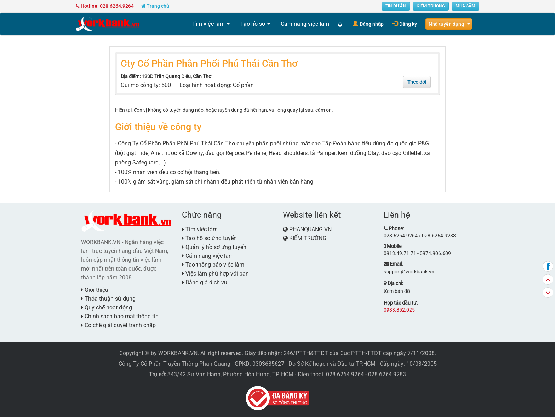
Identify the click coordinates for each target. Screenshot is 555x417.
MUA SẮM (465, 6)
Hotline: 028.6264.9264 (105, 6)
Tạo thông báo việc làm (213, 264)
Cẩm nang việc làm (305, 24)
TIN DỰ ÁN (395, 6)
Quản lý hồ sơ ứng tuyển (214, 247)
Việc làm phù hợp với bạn (215, 273)
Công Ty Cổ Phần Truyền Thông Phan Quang (174, 363)
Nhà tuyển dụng (446, 24)
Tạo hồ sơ (252, 24)
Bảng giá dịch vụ (204, 282)
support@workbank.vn (409, 271)
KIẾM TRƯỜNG (431, 6)
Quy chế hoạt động (106, 307)
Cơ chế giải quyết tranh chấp (118, 325)
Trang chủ (155, 6)
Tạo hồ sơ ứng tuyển (209, 238)
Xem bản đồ (397, 291)
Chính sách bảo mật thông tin (120, 316)
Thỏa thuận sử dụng (108, 298)
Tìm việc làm (208, 24)
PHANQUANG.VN (310, 229)
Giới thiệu (94, 289)
